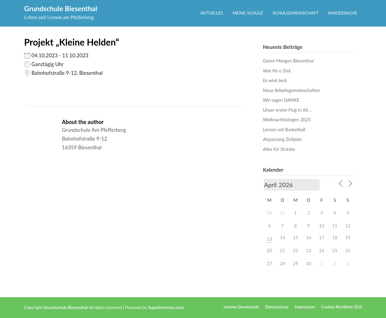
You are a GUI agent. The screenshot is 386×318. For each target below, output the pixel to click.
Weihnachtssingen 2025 (287, 119)
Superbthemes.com (166, 307)
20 (269, 250)
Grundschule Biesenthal (60, 8)
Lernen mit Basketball (284, 129)
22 (295, 250)
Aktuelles (211, 12)
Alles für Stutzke (279, 149)
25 (334, 250)
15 (295, 237)
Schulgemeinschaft (295, 12)
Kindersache (342, 12)
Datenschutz (277, 307)
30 (308, 263)
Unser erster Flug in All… (287, 110)
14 (282, 237)
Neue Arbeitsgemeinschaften (291, 90)
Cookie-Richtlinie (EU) (341, 307)
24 (321, 250)
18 (334, 237)
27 (269, 263)
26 (347, 250)
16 (308, 237)
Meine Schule (248, 12)
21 (282, 250)
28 (282, 263)
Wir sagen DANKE (281, 100)
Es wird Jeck (275, 80)
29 (295, 263)
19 (347, 237)
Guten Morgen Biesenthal (288, 60)
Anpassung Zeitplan (282, 139)
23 (308, 250)
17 (321, 237)
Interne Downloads (241, 307)
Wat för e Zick (277, 70)
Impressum (305, 307)
